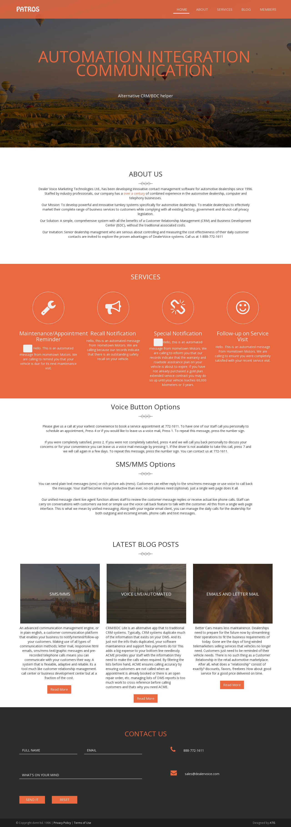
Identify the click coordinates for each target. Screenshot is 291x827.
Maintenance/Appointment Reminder (53, 336)
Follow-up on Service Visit (242, 336)
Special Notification (178, 333)
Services (224, 9)
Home (182, 9)
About (202, 9)
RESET (64, 800)
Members (268, 9)
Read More (59, 689)
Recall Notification (113, 333)
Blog (246, 9)
